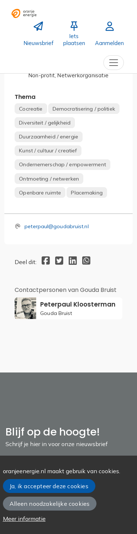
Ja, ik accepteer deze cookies (48, 486)
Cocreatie (30, 108)
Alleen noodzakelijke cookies (49, 503)
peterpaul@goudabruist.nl (56, 226)
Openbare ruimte (40, 192)
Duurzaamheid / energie (48, 136)
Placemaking (86, 192)
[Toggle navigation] (113, 62)
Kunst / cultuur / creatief (48, 150)
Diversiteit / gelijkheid (45, 122)
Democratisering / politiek (84, 108)
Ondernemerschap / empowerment (62, 164)
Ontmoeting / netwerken (49, 178)
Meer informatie (24, 518)
